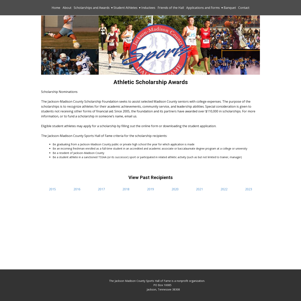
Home (56, 8)
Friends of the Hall (171, 8)
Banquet (230, 8)
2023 (248, 189)
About (67, 8)
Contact (243, 8)
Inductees (148, 8)
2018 (125, 189)
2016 (77, 189)
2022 (224, 189)
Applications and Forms (203, 8)
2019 (150, 189)
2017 (101, 189)
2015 (52, 189)
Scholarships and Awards (92, 8)
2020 (175, 189)
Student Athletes (125, 8)
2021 (199, 189)
